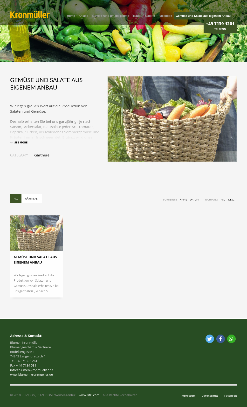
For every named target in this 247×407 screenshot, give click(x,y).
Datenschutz (210, 395)
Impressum (188, 395)
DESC (231, 199)
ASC (223, 199)
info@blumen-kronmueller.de (31, 370)
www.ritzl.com (88, 395)
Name (183, 199)
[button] (210, 339)
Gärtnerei (42, 155)
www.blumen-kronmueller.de (31, 374)
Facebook (230, 395)
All (16, 198)
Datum (194, 199)
